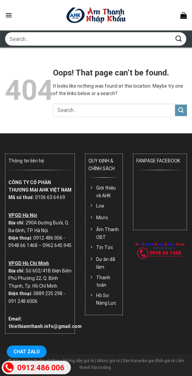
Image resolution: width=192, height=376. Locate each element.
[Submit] (179, 38)
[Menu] (8, 15)
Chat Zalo (26, 351)
